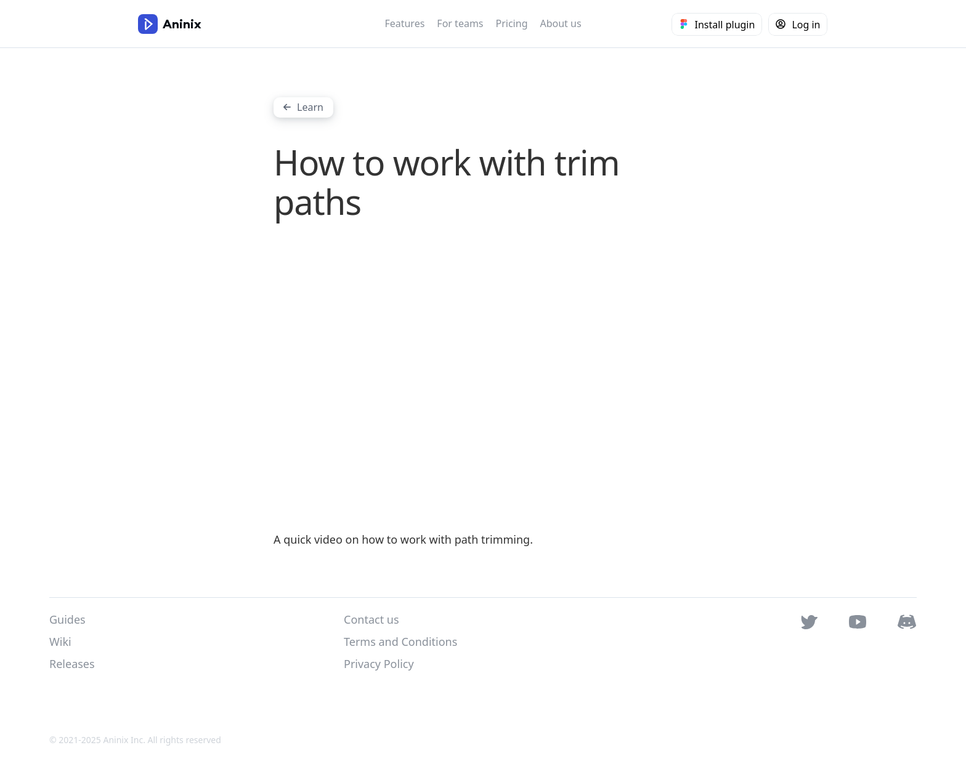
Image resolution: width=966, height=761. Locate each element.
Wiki (60, 641)
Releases (72, 663)
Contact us (371, 619)
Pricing (512, 23)
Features (404, 23)
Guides (67, 619)
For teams (460, 23)
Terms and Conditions (400, 641)
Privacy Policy (379, 663)
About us (560, 23)
